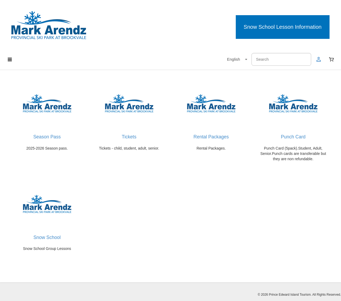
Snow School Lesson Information (283, 27)
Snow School (46, 237)
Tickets (129, 136)
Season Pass (47, 136)
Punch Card (293, 136)
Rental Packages (211, 136)
